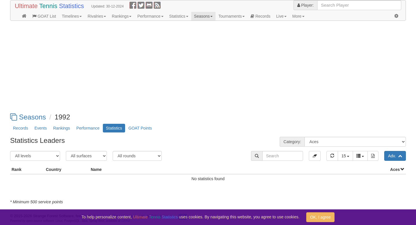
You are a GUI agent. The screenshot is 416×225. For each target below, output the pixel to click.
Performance (150, 16)
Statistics (178, 16)
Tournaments (231, 16)
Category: (292, 141)
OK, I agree (320, 217)
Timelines (72, 16)
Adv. (395, 156)
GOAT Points (140, 128)
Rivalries (97, 16)
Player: (305, 5)
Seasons (203, 16)
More (298, 16)
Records (260, 16)
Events (40, 128)
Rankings (121, 16)
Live (281, 16)
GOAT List (44, 16)
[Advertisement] (183, 67)
